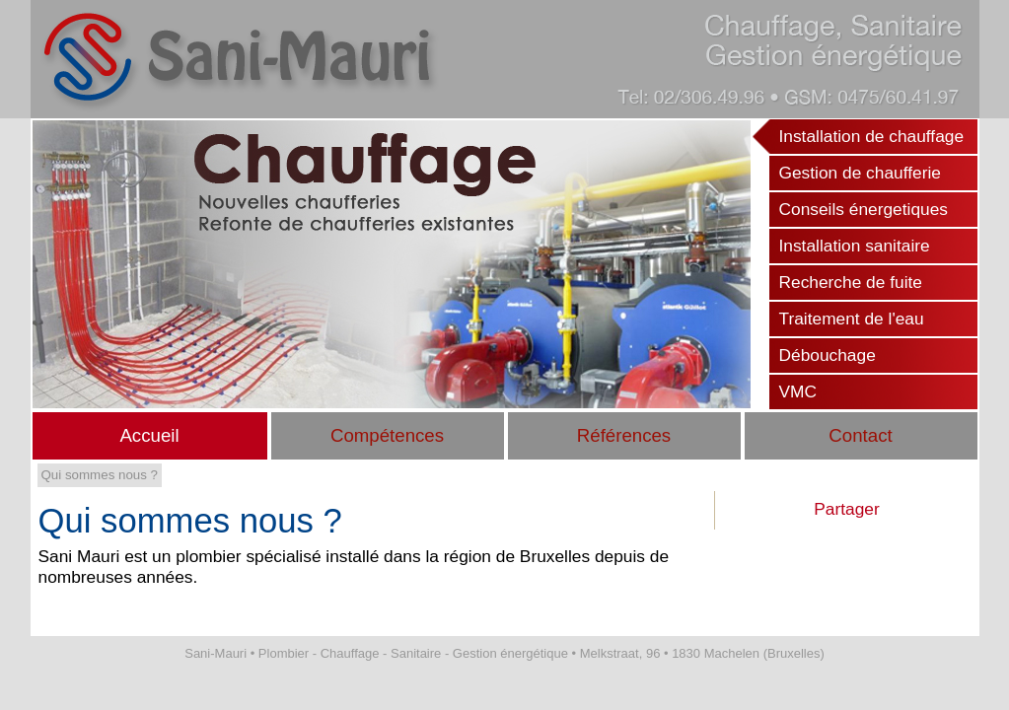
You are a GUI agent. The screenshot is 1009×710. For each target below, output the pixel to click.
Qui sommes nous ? (100, 474)
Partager (846, 509)
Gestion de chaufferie (860, 172)
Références (624, 435)
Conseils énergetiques (863, 209)
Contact (860, 435)
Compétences (387, 435)
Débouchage (827, 355)
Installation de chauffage (872, 136)
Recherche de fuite (850, 282)
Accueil (149, 435)
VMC (798, 391)
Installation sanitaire (854, 245)
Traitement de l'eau (851, 318)
